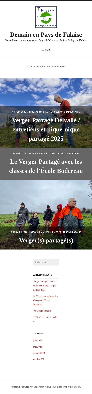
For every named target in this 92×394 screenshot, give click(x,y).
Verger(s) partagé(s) (46, 240)
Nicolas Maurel (38, 112)
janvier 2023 (39, 353)
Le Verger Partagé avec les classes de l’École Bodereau (45, 300)
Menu (46, 50)
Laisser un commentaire (65, 112)
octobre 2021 (39, 359)
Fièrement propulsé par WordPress (27, 387)
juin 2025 (37, 340)
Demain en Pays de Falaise (46, 34)
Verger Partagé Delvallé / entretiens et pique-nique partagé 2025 (46, 129)
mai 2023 (37, 347)
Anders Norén (74, 387)
